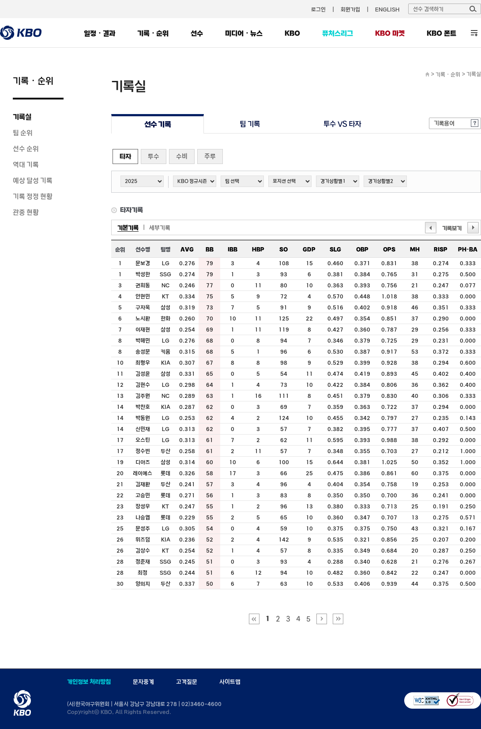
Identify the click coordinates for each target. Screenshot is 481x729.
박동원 (142, 418)
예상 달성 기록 (33, 180)
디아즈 (142, 462)
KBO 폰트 (441, 33)
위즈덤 (142, 539)
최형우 (142, 362)
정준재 (142, 561)
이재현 (142, 329)
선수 (197, 33)
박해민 (142, 340)
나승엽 (142, 517)
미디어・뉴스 (244, 33)
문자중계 (143, 681)
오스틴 (142, 440)
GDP (309, 249)
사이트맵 (229, 681)
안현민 (142, 296)
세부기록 (159, 227)
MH (415, 249)
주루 (210, 156)
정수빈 (142, 451)
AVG (187, 249)
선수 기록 (157, 124)
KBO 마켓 (390, 33)
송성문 (142, 351)
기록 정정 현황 (33, 196)
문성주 (142, 528)
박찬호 (142, 407)
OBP (362, 249)
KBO (292, 33)
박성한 (142, 274)
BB (210, 249)
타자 (125, 156)
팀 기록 (250, 124)
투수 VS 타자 (342, 124)
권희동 (142, 285)
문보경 (142, 263)
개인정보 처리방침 (89, 681)
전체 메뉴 (474, 33)
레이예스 (142, 473)
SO (283, 249)
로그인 (318, 9)
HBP (258, 249)
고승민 (142, 495)
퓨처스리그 (337, 33)
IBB (232, 249)
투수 (153, 156)
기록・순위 (153, 33)
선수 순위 (26, 149)
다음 (473, 227)
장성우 (142, 506)
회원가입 (350, 9)
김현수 (142, 385)
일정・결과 (99, 33)
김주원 (142, 396)
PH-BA (467, 249)
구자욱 (142, 307)
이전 (430, 227)
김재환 (142, 484)
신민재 (142, 429)
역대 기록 (26, 164)
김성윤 (142, 373)
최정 (142, 572)
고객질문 (186, 681)
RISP (440, 249)
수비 (182, 156)
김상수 (142, 550)
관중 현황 (26, 212)
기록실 (22, 117)
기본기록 (128, 227)
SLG (335, 249)
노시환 (142, 318)
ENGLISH (387, 9)
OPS (389, 249)
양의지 (142, 583)
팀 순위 (23, 133)
